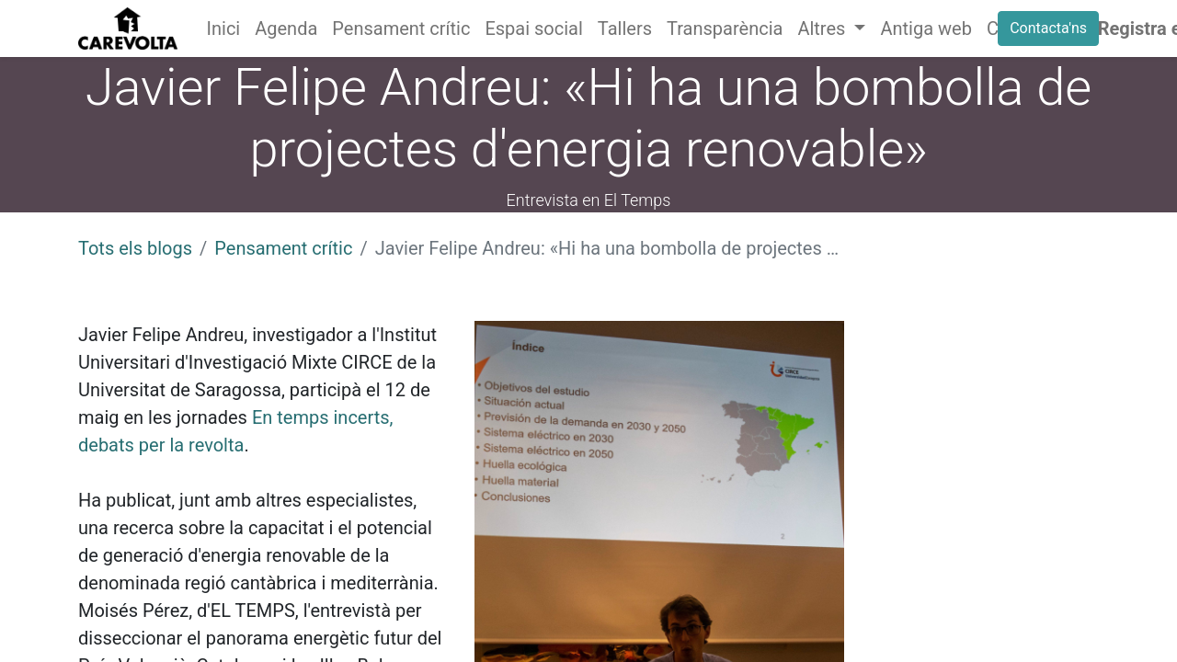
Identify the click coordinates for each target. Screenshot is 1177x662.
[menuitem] (224, 28)
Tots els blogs (135, 248)
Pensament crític (283, 248)
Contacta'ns (1048, 28)
